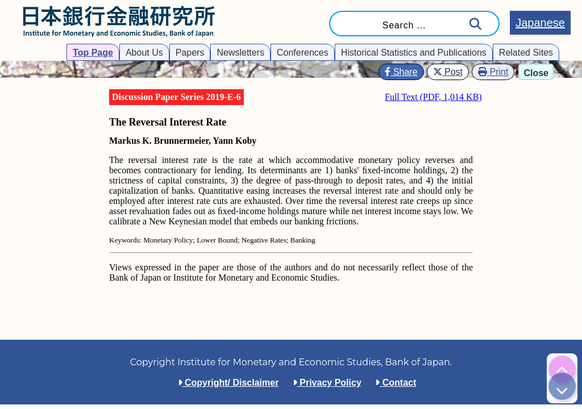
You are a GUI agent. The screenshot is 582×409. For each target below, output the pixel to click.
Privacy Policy (327, 382)
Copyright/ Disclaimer (228, 382)
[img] (562, 369)
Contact (395, 382)
